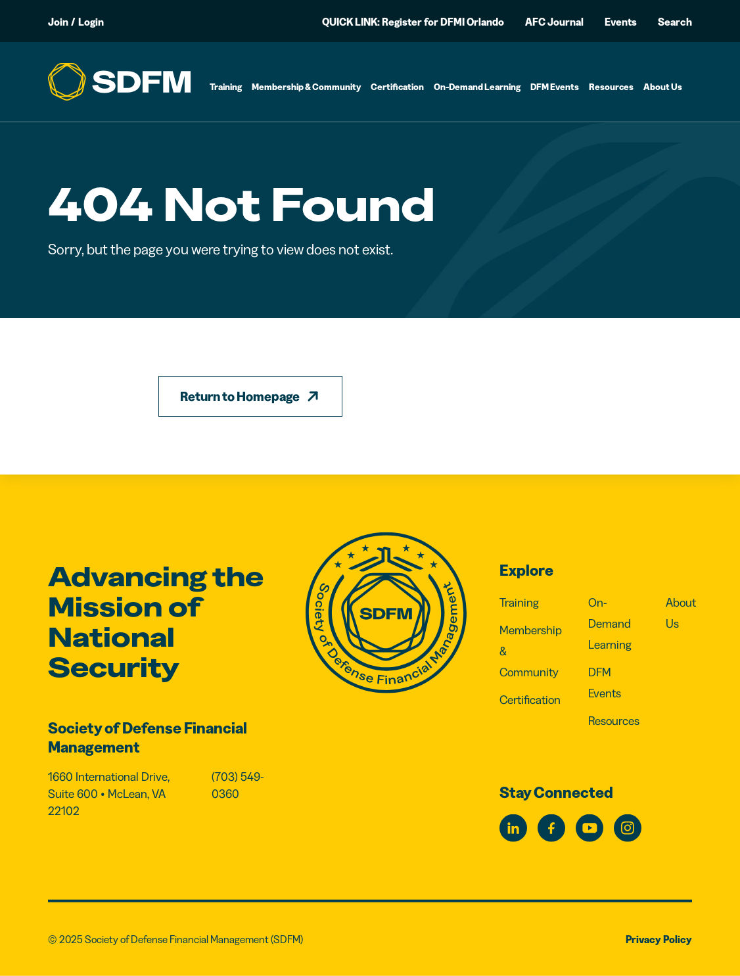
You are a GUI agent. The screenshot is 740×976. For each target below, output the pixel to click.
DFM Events (554, 87)
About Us (662, 87)
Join (58, 21)
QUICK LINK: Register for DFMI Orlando (413, 21)
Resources (611, 87)
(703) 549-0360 (238, 785)
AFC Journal (554, 21)
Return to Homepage (240, 396)
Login (91, 21)
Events (621, 21)
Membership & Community (306, 87)
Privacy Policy (659, 939)
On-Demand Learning (477, 87)
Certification (397, 87)
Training (226, 87)
